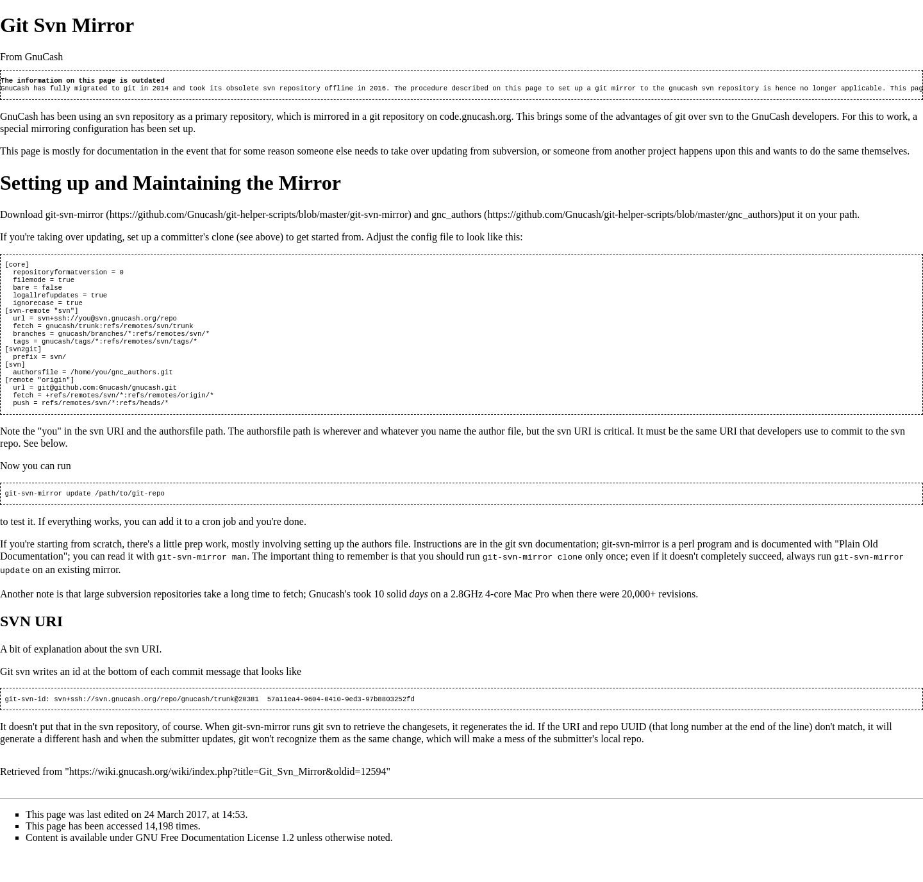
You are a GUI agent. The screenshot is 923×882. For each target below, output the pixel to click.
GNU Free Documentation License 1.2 (215, 865)
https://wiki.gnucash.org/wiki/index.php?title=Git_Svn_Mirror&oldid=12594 (228, 799)
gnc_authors (456, 217)
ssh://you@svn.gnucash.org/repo (115, 330)
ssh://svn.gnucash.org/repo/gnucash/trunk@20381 (165, 726)
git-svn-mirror (75, 217)
